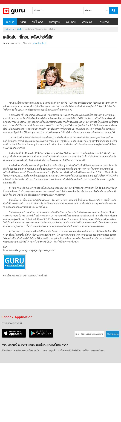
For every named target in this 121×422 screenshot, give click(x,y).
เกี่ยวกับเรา (7, 351)
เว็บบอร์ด (104, 22)
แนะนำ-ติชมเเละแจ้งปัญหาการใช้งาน (89, 334)
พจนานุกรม (87, 22)
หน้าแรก (10, 22)
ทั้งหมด (88, 10)
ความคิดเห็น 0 (39, 43)
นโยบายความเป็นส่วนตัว (27, 351)
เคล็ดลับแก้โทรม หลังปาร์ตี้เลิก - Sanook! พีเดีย (19, 11)
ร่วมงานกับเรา (112, 334)
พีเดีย (23, 22)
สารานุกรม (54, 22)
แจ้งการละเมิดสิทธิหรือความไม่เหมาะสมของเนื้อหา (82, 351)
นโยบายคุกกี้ (49, 351)
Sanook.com (9, 2)
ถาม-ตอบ (71, 22)
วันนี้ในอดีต (37, 22)
